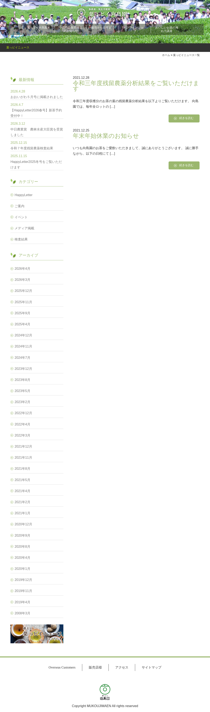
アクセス (121, 667)
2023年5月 (22, 391)
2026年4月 (22, 268)
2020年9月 (22, 535)
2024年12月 (23, 335)
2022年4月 (22, 424)
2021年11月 (23, 457)
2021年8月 (22, 468)
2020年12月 (23, 524)
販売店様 (95, 667)
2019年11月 (23, 591)
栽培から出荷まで (102, 27)
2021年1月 (22, 513)
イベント (21, 217)
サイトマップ (151, 667)
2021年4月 (22, 491)
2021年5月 (22, 480)
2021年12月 (23, 446)
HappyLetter (23, 195)
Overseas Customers (62, 667)
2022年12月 (23, 413)
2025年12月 (23, 291)
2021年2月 (22, 502)
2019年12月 (23, 580)
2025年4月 (22, 324)
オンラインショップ (134, 29)
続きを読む (186, 118)
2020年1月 (22, 568)
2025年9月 (22, 313)
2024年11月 (23, 346)
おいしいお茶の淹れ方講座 (166, 29)
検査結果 (21, 239)
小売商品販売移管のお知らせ (70, 29)
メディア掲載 (24, 228)
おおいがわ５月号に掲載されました (36, 97)
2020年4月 (22, 557)
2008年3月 (22, 613)
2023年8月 (22, 380)
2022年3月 (22, 435)
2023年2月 (22, 402)
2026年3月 (22, 279)
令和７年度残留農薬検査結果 (31, 148)
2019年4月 (22, 602)
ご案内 (19, 206)
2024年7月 (22, 357)
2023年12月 (23, 368)
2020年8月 (22, 546)
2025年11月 (23, 302)
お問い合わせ (38, 34)
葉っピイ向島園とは (38, 29)
